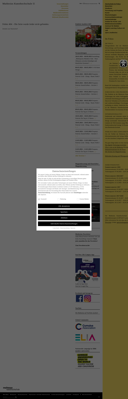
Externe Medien (83, 199)
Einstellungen (78, 192)
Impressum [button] (73, 228)
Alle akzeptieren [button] (64, 206)
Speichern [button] (64, 212)
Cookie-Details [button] (56, 228)
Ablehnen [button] (64, 218)
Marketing (61, 199)
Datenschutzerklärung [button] (65, 228)
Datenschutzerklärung (44, 192)
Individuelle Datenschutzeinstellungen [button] (64, 224)
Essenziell (42, 199)
